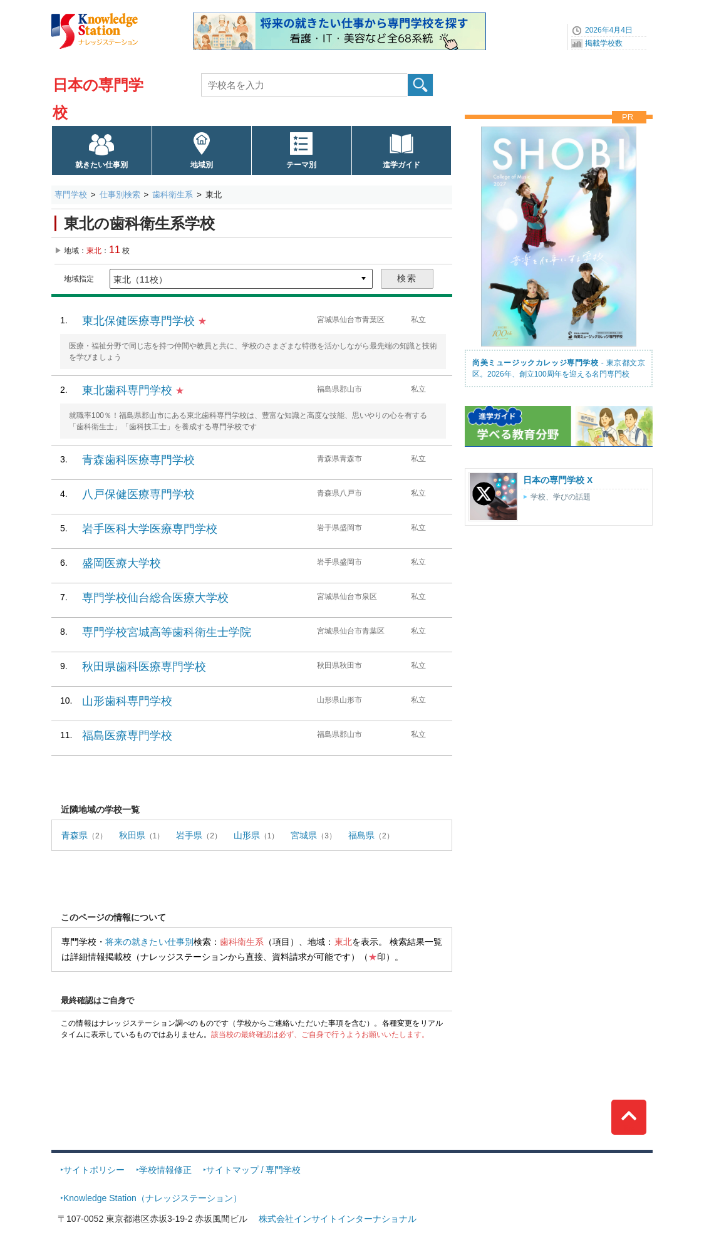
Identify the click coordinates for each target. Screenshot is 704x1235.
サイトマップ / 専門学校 (253, 1170)
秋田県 (132, 835)
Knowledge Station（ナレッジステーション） (152, 1198)
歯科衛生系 (172, 194)
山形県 (247, 835)
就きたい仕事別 (101, 164)
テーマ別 (301, 164)
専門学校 (70, 194)
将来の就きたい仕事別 (149, 942)
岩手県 (189, 835)
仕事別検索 (120, 194)
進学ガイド (401, 164)
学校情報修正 (165, 1170)
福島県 (361, 835)
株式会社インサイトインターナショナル (338, 1219)
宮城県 (304, 835)
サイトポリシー (94, 1170)
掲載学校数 (604, 43)
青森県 (74, 835)
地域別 (201, 164)
